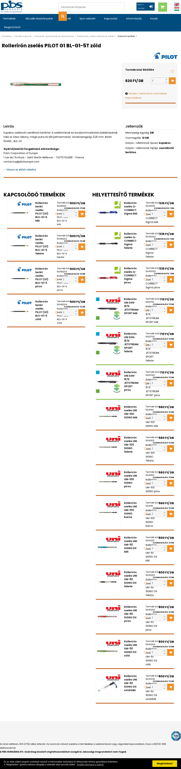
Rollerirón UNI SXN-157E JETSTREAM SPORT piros (131, 372)
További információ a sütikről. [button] (90, 764)
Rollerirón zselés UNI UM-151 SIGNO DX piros (130, 605)
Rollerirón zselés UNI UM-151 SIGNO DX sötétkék (130, 674)
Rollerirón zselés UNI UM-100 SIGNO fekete (130, 436)
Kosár (139, 18)
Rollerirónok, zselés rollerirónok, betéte (96, 27)
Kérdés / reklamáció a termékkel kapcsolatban (146, 87)
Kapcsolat (101, 18)
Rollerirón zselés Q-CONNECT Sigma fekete (130, 232)
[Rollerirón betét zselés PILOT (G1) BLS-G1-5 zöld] (19, 302)
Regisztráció (157, 18)
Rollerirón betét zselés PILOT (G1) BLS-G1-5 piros (41, 268)
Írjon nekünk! (81, 18)
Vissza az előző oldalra (21, 161)
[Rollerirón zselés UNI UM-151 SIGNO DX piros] (108, 607)
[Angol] (176, 5)
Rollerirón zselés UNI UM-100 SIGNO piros (130, 470)
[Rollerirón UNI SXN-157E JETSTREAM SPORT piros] (108, 373)
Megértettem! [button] (165, 763)
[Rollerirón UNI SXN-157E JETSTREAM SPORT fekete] (108, 334)
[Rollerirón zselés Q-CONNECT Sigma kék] (108, 204)
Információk (122, 18)
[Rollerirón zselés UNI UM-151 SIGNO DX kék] (108, 538)
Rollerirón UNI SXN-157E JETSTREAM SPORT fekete (131, 333)
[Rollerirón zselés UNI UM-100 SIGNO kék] (108, 407)
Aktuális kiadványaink (38, 18)
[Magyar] (176, 9)
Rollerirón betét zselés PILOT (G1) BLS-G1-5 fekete (41, 236)
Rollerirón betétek (126, 27)
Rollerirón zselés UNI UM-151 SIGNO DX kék (130, 536)
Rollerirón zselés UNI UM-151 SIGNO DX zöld (130, 640)
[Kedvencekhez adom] (172, 62)
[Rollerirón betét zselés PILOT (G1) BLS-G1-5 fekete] (19, 236)
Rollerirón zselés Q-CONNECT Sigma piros (130, 267)
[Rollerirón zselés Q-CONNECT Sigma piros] (108, 269)
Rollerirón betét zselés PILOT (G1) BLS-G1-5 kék (41, 203)
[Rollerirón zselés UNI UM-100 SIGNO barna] (108, 504)
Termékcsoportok (22, 27)
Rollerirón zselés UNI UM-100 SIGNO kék (130, 403)
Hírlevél (62, 18)
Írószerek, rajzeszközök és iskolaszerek (54, 27)
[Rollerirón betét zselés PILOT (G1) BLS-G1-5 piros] (19, 269)
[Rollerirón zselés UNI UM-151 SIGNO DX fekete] (108, 573)
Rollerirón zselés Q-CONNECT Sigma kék (130, 200)
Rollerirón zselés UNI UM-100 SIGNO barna (130, 501)
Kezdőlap (6, 27)
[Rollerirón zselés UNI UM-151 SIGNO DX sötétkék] (108, 677)
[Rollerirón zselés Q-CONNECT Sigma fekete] (108, 234)
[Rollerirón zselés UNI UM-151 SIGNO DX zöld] (108, 642)
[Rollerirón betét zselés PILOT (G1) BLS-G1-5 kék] (19, 204)
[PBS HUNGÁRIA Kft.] (12, 7)
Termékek (9, 18)
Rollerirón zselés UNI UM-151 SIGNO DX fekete (130, 570)
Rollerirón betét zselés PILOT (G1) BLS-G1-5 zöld (41, 301)
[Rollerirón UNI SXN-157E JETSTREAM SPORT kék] (108, 300)
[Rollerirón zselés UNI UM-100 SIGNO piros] (108, 473)
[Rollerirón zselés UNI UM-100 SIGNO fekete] (108, 438)
